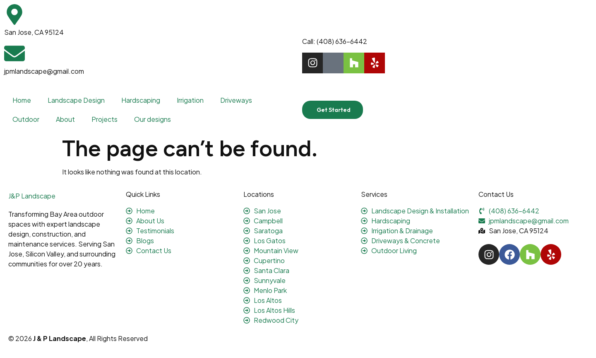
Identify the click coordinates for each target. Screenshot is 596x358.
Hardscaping (140, 100)
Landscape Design (76, 100)
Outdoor (25, 119)
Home (21, 100)
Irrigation (190, 100)
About (65, 119)
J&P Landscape (31, 195)
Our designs (152, 119)
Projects (104, 119)
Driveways (236, 100)
